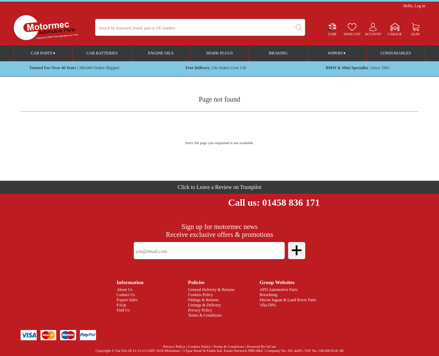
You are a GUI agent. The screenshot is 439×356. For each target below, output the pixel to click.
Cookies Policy (200, 294)
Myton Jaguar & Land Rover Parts (288, 299)
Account (373, 34)
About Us (124, 289)
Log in (419, 5)
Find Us (123, 310)
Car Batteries (102, 53)
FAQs (121, 305)
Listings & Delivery (204, 305)
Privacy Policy (200, 310)
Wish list (352, 34)
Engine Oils (161, 53)
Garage (395, 34)
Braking (278, 53)
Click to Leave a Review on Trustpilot (219, 187)
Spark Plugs (219, 53)
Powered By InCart (261, 346)
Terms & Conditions (205, 315)
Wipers (337, 53)
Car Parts (43, 53)
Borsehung (268, 294)
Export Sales (127, 299)
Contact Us (126, 294)
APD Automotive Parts (279, 289)
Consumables (395, 53)
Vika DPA (268, 305)
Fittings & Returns (203, 299)
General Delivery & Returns (211, 289)
